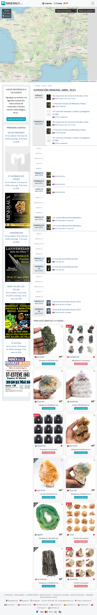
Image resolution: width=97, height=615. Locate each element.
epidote (39, 356)
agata (38, 534)
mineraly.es (69, 605)
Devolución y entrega (61, 595)
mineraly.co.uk (24, 605)
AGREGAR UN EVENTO (16, 119)
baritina (72, 445)
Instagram (35, 600)
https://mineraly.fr (84, 600)
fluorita (39, 401)
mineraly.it (56, 605)
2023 (44, 86)
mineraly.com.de (41, 605)
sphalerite (73, 356)
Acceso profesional (77, 595)
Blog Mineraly (12, 600)
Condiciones (8, 595)
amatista (72, 401)
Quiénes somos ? (46, 595)
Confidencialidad (32, 595)
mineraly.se (53, 608)
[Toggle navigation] (92, 3)
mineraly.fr (10, 605)
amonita (72, 579)
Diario (37, 86)
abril (50, 86)
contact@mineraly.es (65, 600)
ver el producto (48, 364)
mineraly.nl (83, 605)
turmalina (40, 579)
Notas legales (20, 595)
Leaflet (74, 81)
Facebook (24, 600)
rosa (70, 534)
